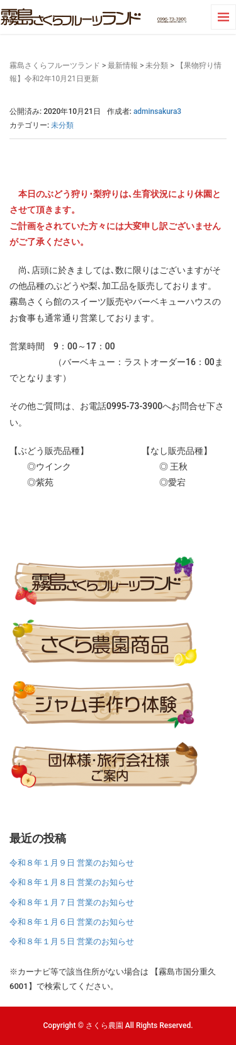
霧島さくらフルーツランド (54, 65)
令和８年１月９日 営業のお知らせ (71, 862)
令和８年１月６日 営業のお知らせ (71, 922)
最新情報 (123, 65)
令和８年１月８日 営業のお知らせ (71, 882)
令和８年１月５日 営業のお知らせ (71, 941)
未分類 (156, 65)
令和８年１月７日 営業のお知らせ (71, 902)
